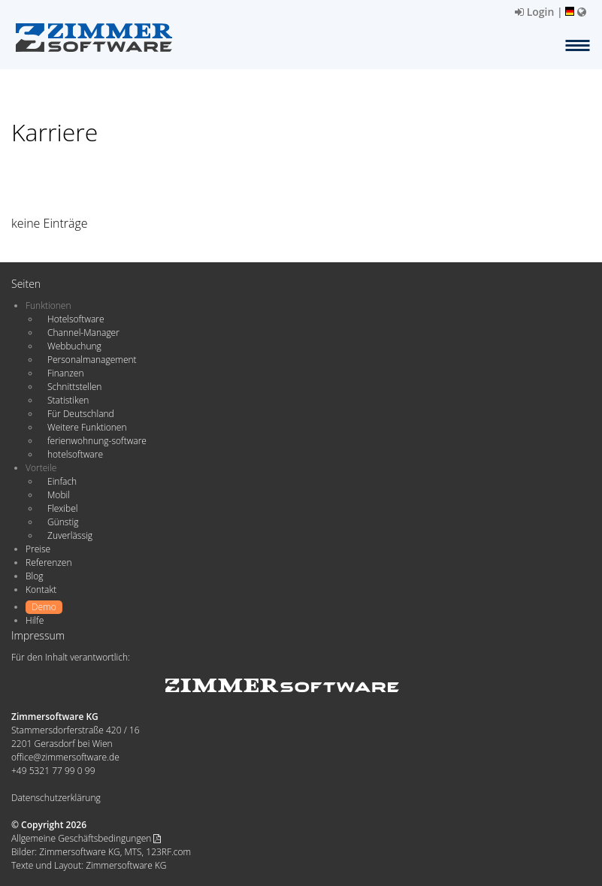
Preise (38, 549)
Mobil (58, 494)
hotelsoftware (75, 454)
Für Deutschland (80, 413)
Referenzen (48, 562)
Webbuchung (74, 346)
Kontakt (41, 589)
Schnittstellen (74, 386)
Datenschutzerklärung (56, 797)
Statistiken (68, 400)
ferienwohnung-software (97, 440)
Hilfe (35, 620)
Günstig (62, 522)
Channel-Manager (83, 332)
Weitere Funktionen (87, 427)
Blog (35, 576)
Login (534, 12)
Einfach (62, 481)
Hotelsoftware (75, 319)
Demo (44, 606)
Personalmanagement (92, 359)
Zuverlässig (69, 535)
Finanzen (65, 373)
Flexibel (62, 508)
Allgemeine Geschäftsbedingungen (86, 838)
